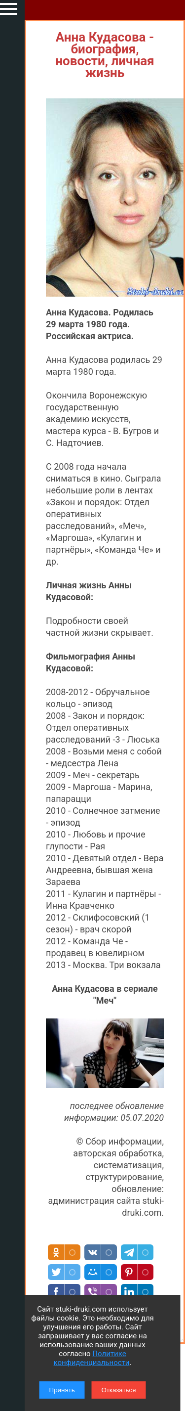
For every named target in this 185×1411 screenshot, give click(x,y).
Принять (62, 1390)
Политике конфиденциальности (92, 1358)
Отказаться (118, 1390)
